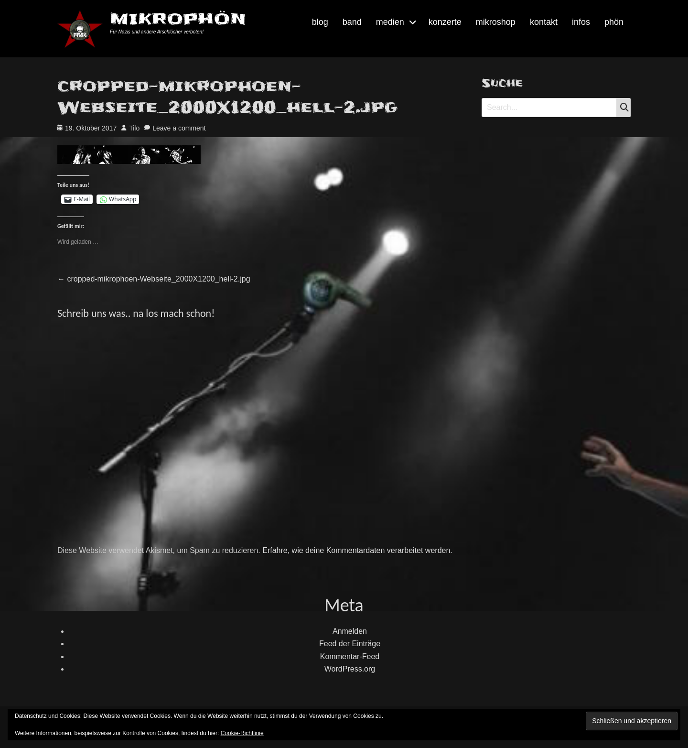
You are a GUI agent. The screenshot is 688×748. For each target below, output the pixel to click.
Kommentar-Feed (350, 656)
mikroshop (496, 22)
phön (614, 22)
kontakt (544, 22)
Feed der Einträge (349, 644)
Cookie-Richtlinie (242, 733)
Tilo (134, 128)
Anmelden (350, 631)
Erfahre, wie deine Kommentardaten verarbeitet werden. (357, 550)
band (352, 22)
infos (581, 22)
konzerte (445, 22)
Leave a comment (178, 128)
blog (320, 22)
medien (390, 22)
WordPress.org (349, 669)
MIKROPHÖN (178, 19)
